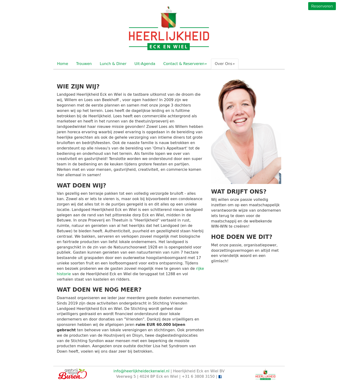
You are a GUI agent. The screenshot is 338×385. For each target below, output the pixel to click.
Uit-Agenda (144, 63)
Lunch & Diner (113, 63)
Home (62, 63)
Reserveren (322, 6)
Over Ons (225, 63)
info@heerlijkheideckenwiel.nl (141, 371)
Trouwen (84, 63)
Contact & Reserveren (185, 63)
